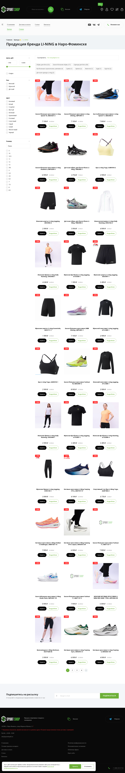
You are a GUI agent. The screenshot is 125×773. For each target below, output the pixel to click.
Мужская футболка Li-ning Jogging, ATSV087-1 (77, 436)
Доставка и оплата (25, 24)
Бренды (9, 29)
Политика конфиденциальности (77, 743)
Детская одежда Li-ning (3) (45, 73)
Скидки (21, 29)
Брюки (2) (79, 69)
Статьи (37, 24)
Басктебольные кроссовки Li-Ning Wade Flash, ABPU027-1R (48, 597)
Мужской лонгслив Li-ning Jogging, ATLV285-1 (106, 329)
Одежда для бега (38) (81, 65)
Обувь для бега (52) (43, 65)
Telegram (84, 9)
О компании (11, 24)
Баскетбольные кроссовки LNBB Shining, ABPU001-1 (77, 329)
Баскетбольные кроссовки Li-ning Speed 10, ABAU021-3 (48, 115)
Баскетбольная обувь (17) (62, 65)
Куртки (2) (108, 69)
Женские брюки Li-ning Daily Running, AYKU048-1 (48, 436)
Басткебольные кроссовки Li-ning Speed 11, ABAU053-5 (105, 115)
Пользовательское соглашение (76, 746)
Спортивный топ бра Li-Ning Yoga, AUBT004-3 (105, 490)
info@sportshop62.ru (7, 736)
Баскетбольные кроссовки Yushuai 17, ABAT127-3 (77, 597)
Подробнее (53, 126)
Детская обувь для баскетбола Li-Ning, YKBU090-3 (77, 222)
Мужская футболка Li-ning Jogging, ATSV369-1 (77, 275)
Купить (42, 126)
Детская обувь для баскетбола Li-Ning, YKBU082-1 (77, 168)
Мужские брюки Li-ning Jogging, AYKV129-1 (48, 490)
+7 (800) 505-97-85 (118, 768)
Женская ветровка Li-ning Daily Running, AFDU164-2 (105, 222)
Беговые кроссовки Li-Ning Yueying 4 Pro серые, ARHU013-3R (77, 543)
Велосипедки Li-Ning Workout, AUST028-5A (48, 651)
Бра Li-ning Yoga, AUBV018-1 (48, 382)
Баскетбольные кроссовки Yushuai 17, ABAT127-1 (106, 543)
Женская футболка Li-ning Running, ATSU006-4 (106, 436)
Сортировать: (41, 58)
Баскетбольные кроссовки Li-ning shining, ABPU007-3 (76, 115)
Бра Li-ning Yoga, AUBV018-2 (106, 168)
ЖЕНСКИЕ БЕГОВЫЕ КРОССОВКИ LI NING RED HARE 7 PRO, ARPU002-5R (106, 597)
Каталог (65, 9)
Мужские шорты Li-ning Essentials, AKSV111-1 (48, 329)
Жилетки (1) (89, 69)
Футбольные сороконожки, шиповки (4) (50, 69)
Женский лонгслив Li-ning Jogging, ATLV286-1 (106, 383)
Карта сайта (71, 753)
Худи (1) (98, 69)
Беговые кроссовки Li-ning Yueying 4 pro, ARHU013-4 (77, 651)
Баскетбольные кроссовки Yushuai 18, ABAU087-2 (77, 383)
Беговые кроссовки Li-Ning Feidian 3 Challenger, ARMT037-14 (48, 543)
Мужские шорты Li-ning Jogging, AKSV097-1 (106, 275)
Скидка (9, 73)
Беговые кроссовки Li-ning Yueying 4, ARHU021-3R (106, 651)
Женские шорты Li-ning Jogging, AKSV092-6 (48, 222)
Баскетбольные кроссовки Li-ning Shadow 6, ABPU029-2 (48, 168)
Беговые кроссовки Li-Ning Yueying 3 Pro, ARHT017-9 (77, 490)
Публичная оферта (73, 749)
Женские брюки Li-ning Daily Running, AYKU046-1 (48, 275)
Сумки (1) (69, 69)
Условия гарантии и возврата (9, 746)
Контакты (47, 24)
